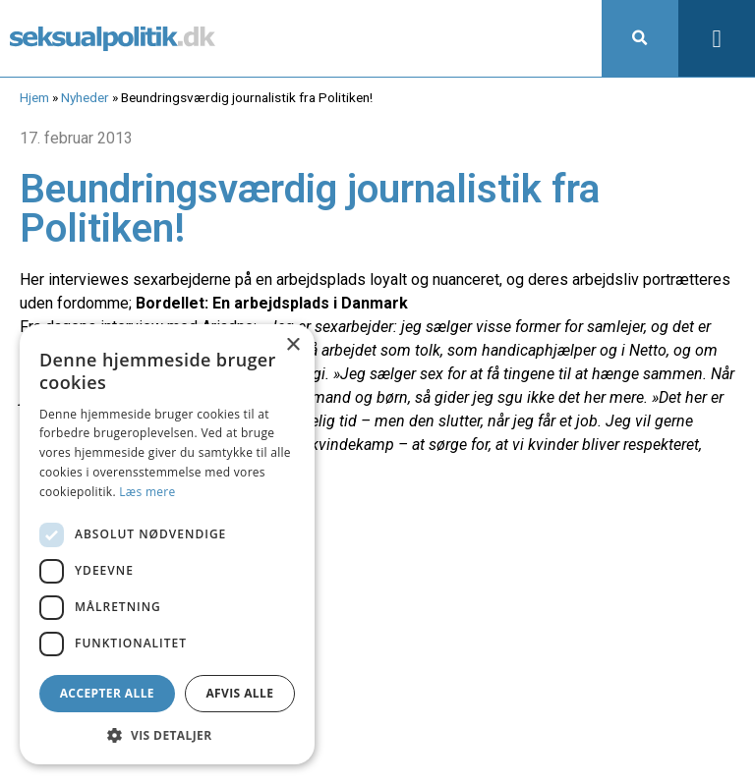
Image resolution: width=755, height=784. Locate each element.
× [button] (292, 345)
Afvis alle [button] (239, 693)
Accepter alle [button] (107, 693)
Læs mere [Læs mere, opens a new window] (147, 491)
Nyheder (85, 97)
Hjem (34, 97)
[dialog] (167, 544)
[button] (640, 38)
